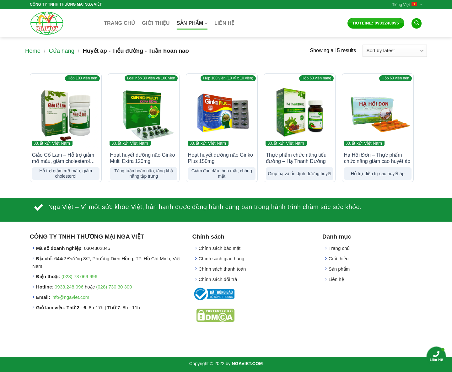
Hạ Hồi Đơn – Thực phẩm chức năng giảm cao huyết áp (377, 158)
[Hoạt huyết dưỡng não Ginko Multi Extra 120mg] (143, 112)
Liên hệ (224, 23)
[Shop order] (395, 51)
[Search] (417, 23)
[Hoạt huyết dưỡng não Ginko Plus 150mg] (221, 112)
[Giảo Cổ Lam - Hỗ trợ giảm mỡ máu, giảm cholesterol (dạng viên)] (65, 112)
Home (32, 50)
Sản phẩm (192, 23)
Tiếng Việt (407, 5)
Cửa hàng (61, 50)
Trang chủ (119, 23)
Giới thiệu (156, 23)
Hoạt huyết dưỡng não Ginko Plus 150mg (220, 158)
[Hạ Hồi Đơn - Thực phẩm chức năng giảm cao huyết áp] (377, 112)
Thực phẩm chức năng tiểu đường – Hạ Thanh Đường (296, 158)
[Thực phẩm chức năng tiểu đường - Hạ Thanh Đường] (299, 112)
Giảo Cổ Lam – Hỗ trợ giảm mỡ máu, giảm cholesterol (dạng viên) (63, 158)
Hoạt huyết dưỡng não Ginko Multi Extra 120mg (142, 158)
